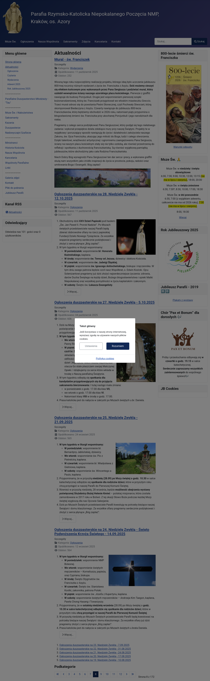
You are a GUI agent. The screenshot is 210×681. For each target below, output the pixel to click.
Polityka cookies (105, 358)
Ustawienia (91, 346)
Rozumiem (118, 346)
